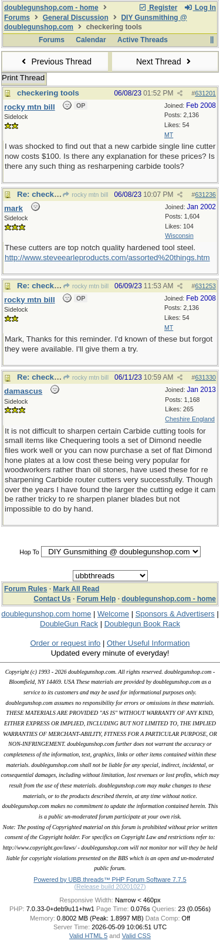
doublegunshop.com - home (51, 8)
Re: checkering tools (55, 194)
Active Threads (142, 40)
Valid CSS (136, 935)
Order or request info (65, 643)
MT (168, 134)
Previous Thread (55, 61)
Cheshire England (190, 418)
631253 (205, 285)
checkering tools (48, 92)
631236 (205, 194)
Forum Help (96, 599)
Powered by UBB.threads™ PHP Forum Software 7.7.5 (109, 879)
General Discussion (76, 17)
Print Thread (23, 77)
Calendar (91, 40)
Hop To (29, 551)
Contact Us (51, 599)
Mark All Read (76, 589)
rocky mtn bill (85, 194)
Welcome (113, 613)
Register (157, 8)
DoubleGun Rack (69, 623)
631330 (205, 377)
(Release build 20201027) (109, 886)
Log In (200, 8)
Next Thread (165, 61)
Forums (17, 17)
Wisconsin (179, 235)
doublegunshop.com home (46, 613)
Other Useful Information (148, 643)
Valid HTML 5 (88, 935)
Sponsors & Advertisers (175, 613)
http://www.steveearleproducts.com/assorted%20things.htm (107, 257)
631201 (205, 93)
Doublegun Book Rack (142, 623)
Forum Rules (25, 589)
